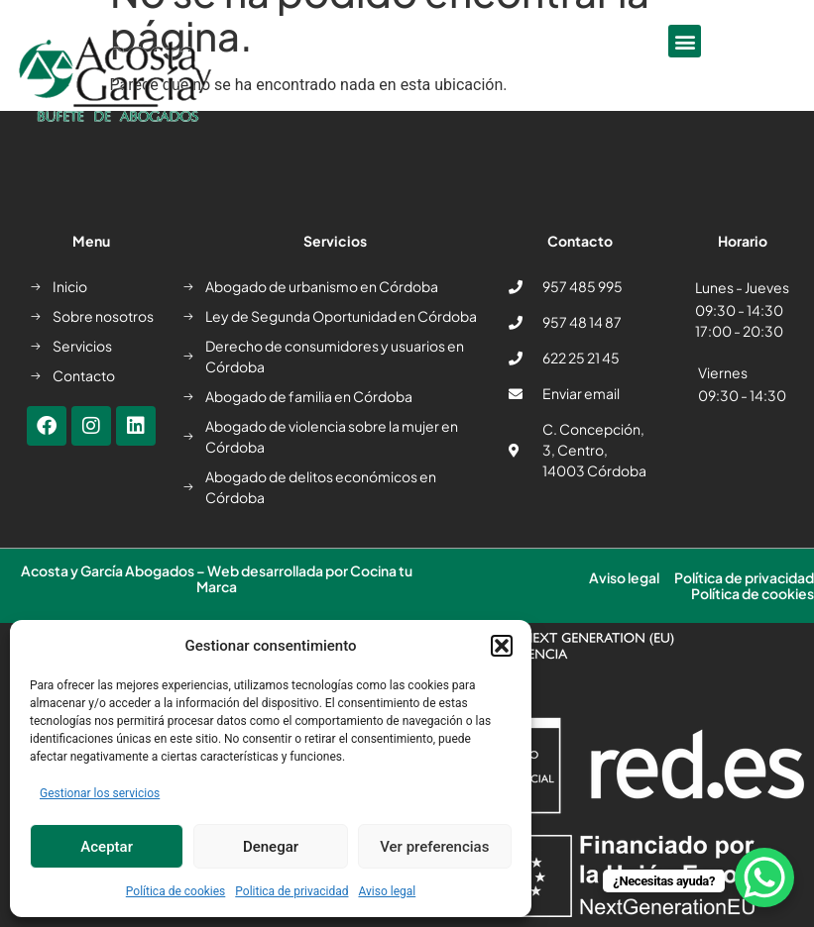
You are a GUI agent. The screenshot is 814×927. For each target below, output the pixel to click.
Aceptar (106, 847)
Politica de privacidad (291, 891)
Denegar (270, 847)
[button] (502, 646)
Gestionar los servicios (100, 793)
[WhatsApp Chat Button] (764, 877)
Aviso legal (386, 891)
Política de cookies (176, 891)
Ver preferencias (434, 847)
